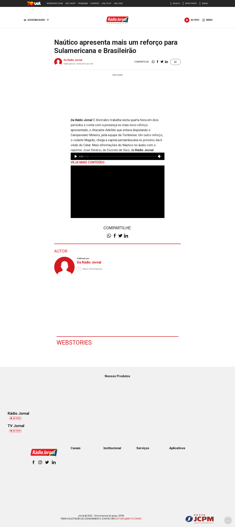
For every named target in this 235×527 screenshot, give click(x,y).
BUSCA (175, 3)
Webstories (74, 342)
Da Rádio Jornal (73, 60)
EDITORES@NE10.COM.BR (128, 518)
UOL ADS (118, 3)
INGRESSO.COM (55, 3)
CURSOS (94, 3)
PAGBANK (83, 3)
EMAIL (203, 3)
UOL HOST (70, 3)
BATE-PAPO (190, 3)
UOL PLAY (106, 3)
